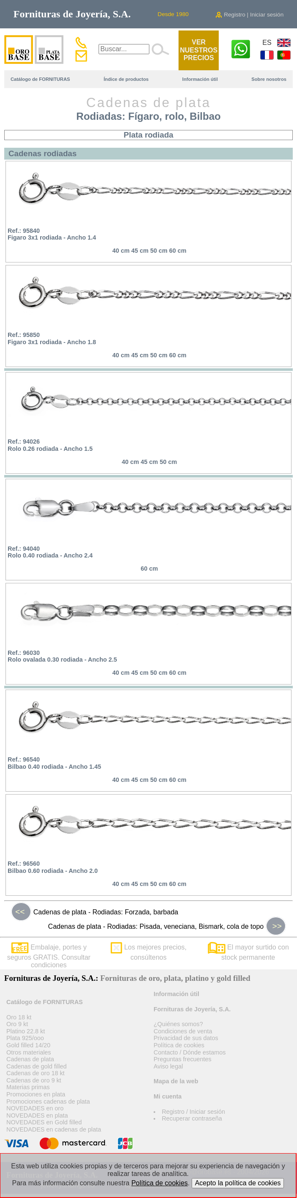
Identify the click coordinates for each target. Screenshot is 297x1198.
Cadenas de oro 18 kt (35, 1073)
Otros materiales (28, 1052)
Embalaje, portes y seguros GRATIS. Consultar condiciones (49, 956)
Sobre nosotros (268, 79)
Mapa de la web (176, 1081)
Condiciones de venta (183, 1031)
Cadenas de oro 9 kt (33, 1080)
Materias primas (28, 1087)
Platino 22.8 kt (25, 1031)
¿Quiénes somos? (178, 1024)
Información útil (200, 79)
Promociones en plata (35, 1094)
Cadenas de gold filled (36, 1066)
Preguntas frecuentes (183, 1059)
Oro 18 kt (18, 1017)
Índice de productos (126, 79)
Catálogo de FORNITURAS (40, 79)
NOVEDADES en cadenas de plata (53, 1129)
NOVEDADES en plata (37, 1115)
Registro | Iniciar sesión (249, 14)
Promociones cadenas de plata (48, 1101)
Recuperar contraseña (192, 1118)
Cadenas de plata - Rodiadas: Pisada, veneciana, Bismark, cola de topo (167, 926)
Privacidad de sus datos (186, 1038)
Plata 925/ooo (25, 1038)
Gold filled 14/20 (28, 1045)
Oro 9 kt (17, 1024)
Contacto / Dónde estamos (190, 1052)
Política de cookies (179, 1045)
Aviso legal (168, 1066)
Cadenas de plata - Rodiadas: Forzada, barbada (94, 912)
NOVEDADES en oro (34, 1108)
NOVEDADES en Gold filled (44, 1122)
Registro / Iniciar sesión (193, 1111)
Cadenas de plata (30, 1059)
